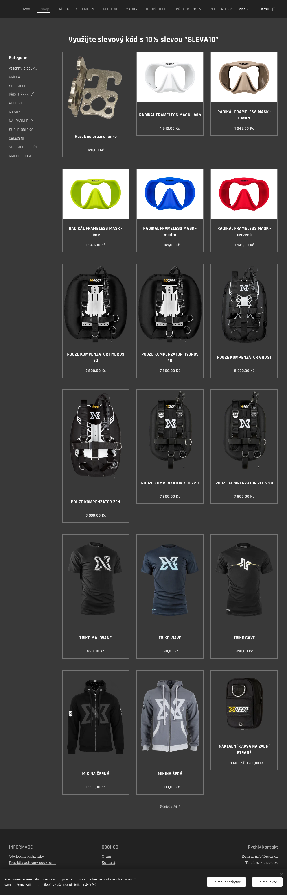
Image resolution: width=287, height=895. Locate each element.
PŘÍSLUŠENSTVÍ (21, 94)
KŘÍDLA (14, 77)
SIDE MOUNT (18, 85)
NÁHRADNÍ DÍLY (21, 120)
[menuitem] (43, 9)
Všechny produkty (23, 68)
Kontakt (108, 862)
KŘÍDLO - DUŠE (20, 156)
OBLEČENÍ (16, 138)
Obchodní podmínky (26, 856)
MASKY (14, 112)
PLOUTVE (16, 103)
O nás (107, 856)
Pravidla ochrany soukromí (32, 862)
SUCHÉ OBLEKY (21, 129)
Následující (168, 806)
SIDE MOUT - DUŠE (23, 147)
